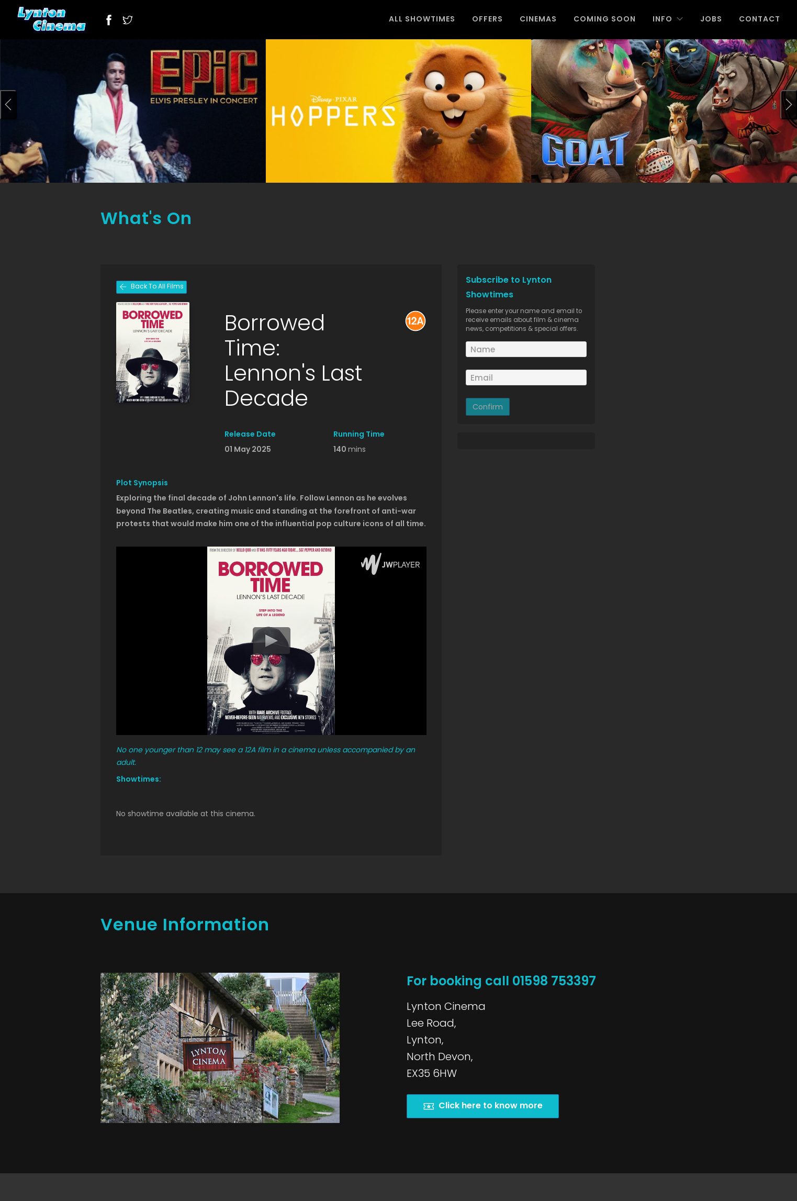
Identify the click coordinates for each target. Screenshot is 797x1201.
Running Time (359, 434)
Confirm (488, 407)
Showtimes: (138, 779)
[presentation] (8, 104)
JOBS (711, 19)
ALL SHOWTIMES (422, 19)
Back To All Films (151, 287)
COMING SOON (605, 19)
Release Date (250, 434)
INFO (668, 19)
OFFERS (487, 19)
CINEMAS (538, 19)
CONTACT (759, 19)
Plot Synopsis (142, 482)
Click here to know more (483, 1106)
